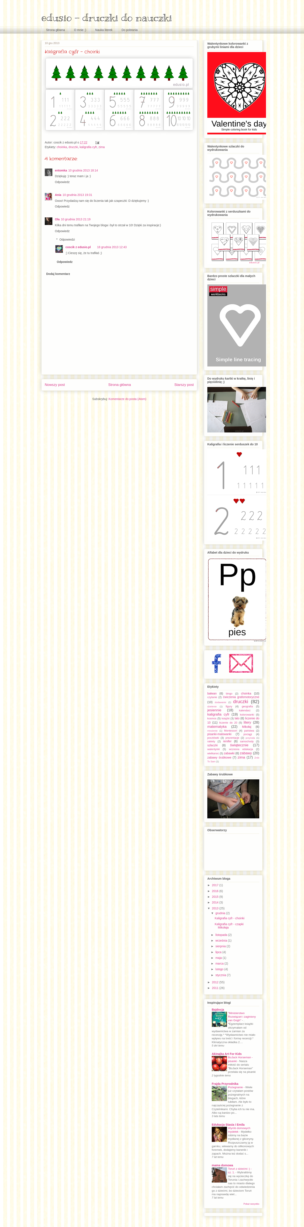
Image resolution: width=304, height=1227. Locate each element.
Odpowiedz (62, 182)
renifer (227, 741)
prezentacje (232, 737)
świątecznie (239, 745)
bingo (229, 693)
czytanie (212, 697)
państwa (249, 730)
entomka (61, 170)
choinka (62, 147)
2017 (215, 885)
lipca (218, 952)
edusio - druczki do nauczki (106, 17)
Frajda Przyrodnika (225, 1083)
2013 (215, 908)
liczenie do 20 (228, 722)
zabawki (229, 753)
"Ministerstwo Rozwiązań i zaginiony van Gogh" (242, 1017)
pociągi (247, 734)
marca (219, 963)
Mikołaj (246, 726)
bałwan (212, 693)
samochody (247, 741)
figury (229, 706)
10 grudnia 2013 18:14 (83, 170)
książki (226, 718)
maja (219, 957)
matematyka (217, 727)
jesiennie (214, 710)
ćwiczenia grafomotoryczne (241, 697)
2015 (215, 896)
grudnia (220, 913)
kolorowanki (247, 714)
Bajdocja (218, 1009)
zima (101, 147)
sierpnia (221, 946)
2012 (215, 982)
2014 (215, 902)
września (221, 940)
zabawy (246, 753)
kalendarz (245, 710)
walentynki (213, 749)
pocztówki (213, 737)
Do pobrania (130, 30)
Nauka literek (104, 30)
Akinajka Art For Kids (227, 1054)
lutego (219, 969)
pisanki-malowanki (219, 734)
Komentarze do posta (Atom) (127, 399)
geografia (247, 706)
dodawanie (220, 702)
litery (247, 722)
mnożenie (212, 730)
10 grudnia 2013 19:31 (77, 195)
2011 (215, 988)
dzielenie (212, 706)
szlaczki (212, 745)
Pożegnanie (236, 1087)
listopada (221, 935)
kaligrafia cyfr (88, 147)
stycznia (221, 975)
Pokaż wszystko (251, 1204)
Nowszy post (55, 385)
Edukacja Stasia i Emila (228, 1124)
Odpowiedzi (67, 239)
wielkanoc (213, 753)
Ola (57, 219)
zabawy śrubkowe (219, 757)
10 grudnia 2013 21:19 (76, 219)
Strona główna (55, 30)
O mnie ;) (80, 30)
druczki (73, 147)
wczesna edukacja (241, 749)
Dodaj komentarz (58, 274)
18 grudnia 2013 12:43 (112, 247)
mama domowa (222, 1165)
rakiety (211, 741)
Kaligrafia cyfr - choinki (229, 918)
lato (237, 718)
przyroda (250, 738)
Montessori (230, 730)
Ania (58, 195)
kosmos (211, 718)
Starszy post (184, 385)
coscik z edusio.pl (78, 247)
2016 (215, 891)
